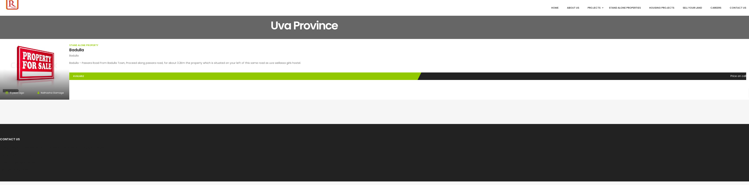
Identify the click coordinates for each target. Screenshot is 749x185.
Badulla (76, 50)
